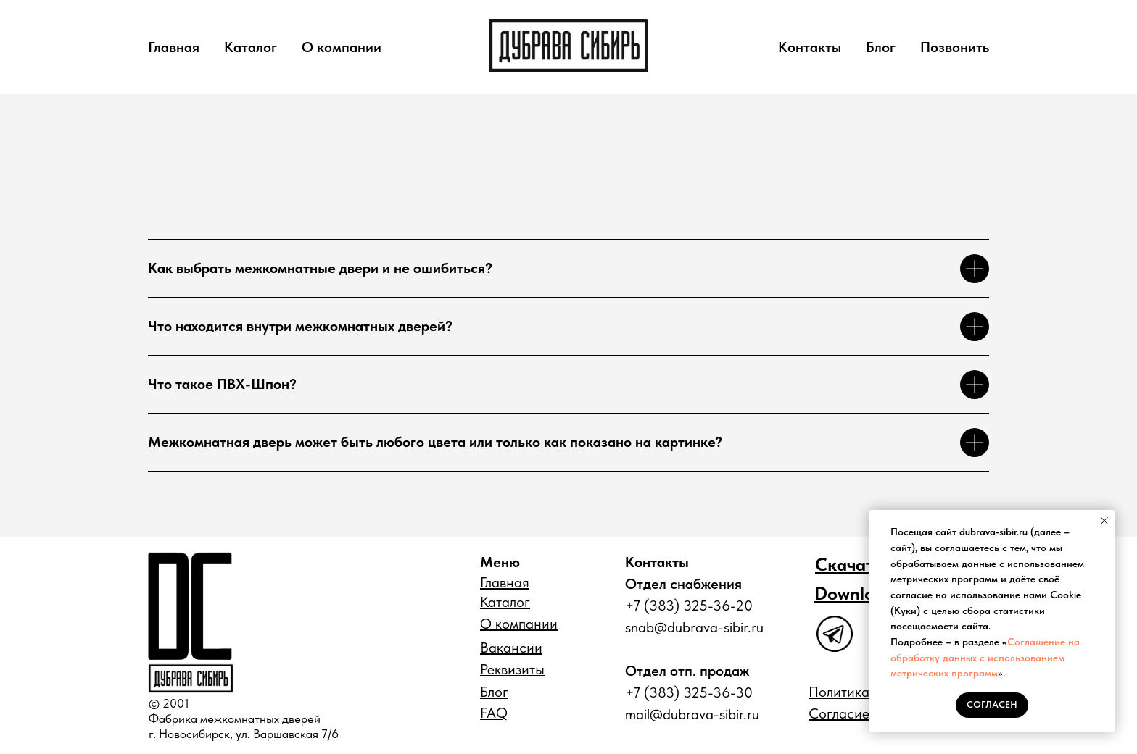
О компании (341, 47)
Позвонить (954, 47)
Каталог (250, 47)
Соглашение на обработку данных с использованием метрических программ (985, 657)
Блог (881, 47)
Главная (173, 47)
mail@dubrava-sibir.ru (692, 714)
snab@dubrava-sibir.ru (694, 627)
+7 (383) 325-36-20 (689, 605)
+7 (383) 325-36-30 (689, 692)
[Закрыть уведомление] (1104, 521)
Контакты (809, 47)
